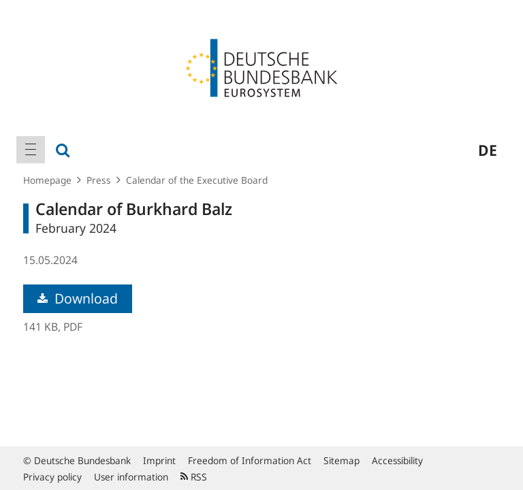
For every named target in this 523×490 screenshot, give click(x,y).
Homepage (47, 180)
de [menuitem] (487, 150)
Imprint (159, 460)
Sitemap (341, 460)
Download (77, 298)
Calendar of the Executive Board (197, 180)
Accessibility (397, 460)
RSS (193, 476)
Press (98, 180)
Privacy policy (52, 476)
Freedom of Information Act (249, 460)
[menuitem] (30, 149)
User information (131, 476)
